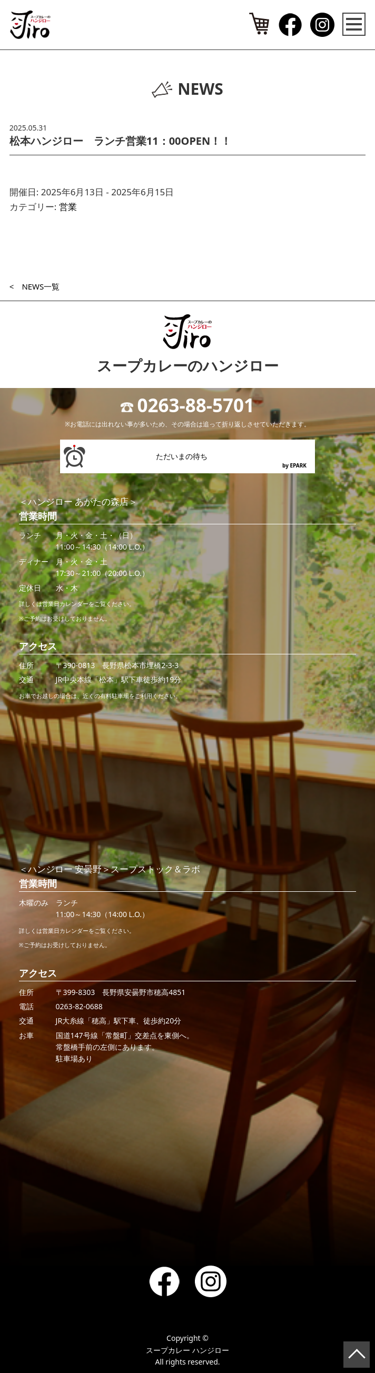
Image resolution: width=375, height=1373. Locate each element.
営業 (68, 207)
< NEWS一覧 (34, 286)
